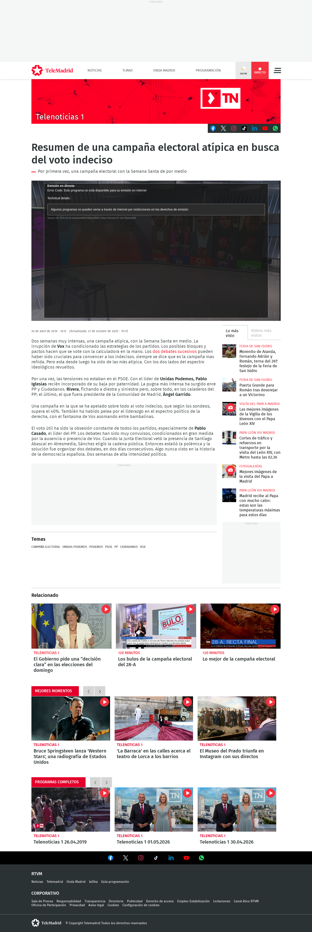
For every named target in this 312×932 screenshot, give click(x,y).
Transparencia (94, 901)
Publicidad (135, 901)
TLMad (127, 70)
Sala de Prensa (42, 901)
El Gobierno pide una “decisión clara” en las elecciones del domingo (71, 626)
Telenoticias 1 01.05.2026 (154, 809)
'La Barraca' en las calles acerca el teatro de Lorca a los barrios (154, 718)
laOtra (93, 881)
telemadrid (46, 923)
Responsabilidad (69, 901)
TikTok (244, 128)
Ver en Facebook (110, 858)
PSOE (108, 546)
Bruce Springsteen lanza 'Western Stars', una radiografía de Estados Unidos (70, 718)
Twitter (223, 128)
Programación (208, 70)
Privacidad (77, 905)
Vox (143, 546)
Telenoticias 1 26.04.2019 (70, 809)
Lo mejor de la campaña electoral (240, 626)
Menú (277, 70)
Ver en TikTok (156, 858)
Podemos (96, 546)
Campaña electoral (45, 546)
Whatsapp (275, 128)
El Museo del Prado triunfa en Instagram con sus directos (237, 718)
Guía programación (115, 881)
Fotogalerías (250, 466)
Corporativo (45, 893)
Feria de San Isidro (255, 346)
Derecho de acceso (160, 901)
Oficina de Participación (48, 905)
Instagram (234, 128)
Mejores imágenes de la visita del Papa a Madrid (229, 471)
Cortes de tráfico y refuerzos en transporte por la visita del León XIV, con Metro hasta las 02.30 (229, 437)
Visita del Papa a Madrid (259, 404)
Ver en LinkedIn (171, 858)
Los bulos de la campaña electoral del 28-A (156, 626)
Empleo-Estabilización (193, 901)
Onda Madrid (164, 70)
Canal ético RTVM (246, 901)
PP (116, 546)
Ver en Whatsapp (201, 858)
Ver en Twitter (125, 858)
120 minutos (129, 653)
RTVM (36, 874)
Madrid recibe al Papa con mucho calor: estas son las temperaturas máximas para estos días (229, 495)
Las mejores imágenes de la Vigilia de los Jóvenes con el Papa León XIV (229, 409)
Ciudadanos (129, 546)
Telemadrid (55, 881)
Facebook (213, 128)
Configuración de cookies (140, 905)
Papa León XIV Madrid (257, 432)
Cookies (113, 905)
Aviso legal (96, 905)
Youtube (265, 128)
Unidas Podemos (74, 546)
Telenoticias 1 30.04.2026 (237, 809)
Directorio (116, 901)
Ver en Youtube (186, 858)
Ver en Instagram (140, 858)
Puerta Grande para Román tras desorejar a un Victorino (229, 385)
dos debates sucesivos (175, 351)
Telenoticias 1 (46, 653)
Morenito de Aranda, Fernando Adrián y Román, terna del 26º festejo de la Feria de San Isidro (229, 351)
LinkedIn (254, 128)
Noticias (95, 70)
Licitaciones (221, 901)
